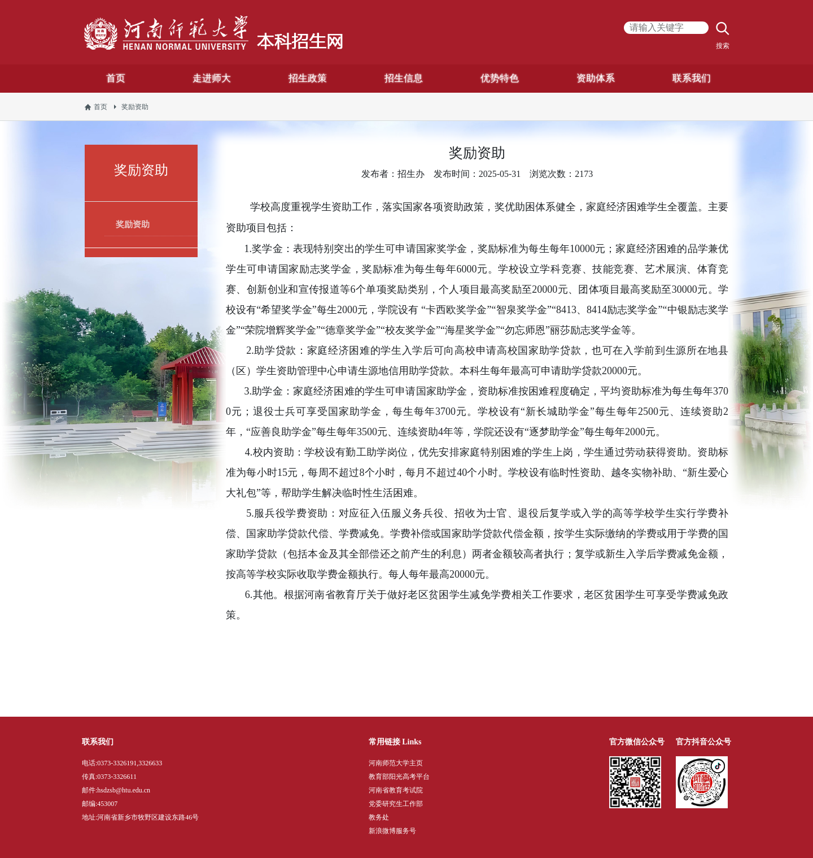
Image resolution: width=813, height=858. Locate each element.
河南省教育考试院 (396, 790)
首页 (100, 107)
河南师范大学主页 (396, 763)
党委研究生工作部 (396, 804)
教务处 (379, 817)
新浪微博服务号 (392, 831)
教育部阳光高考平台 (399, 777)
